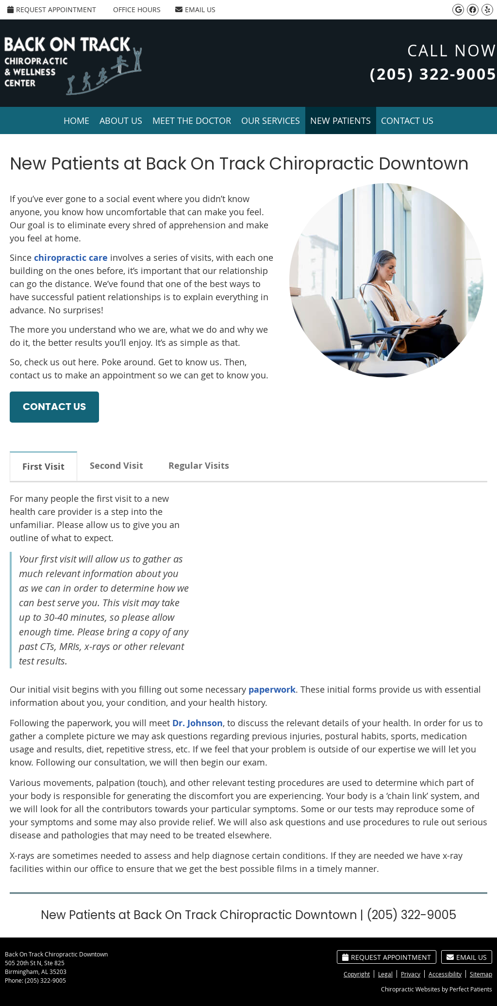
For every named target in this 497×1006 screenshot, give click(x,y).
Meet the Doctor (191, 120)
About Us (120, 120)
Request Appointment (51, 9)
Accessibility (445, 974)
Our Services (270, 120)
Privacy (410, 974)
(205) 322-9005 (45, 980)
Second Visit (116, 466)
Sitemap (481, 974)
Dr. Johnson (197, 723)
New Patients (340, 120)
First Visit (43, 466)
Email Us (195, 9)
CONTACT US (54, 407)
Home (76, 120)
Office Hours (137, 9)
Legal (385, 974)
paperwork (272, 689)
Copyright (357, 974)
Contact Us (407, 120)
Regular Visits (198, 466)
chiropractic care (71, 258)
